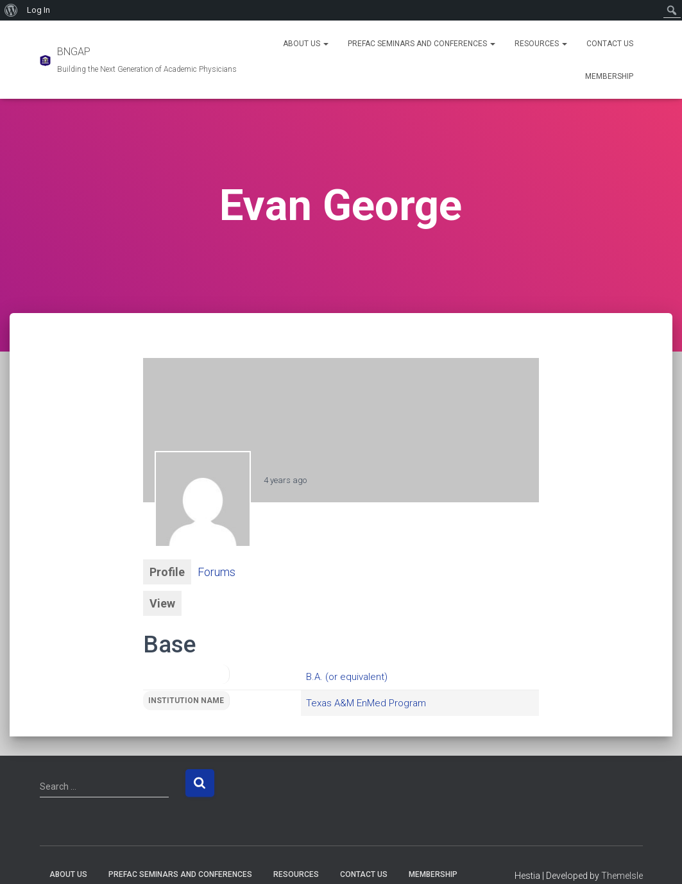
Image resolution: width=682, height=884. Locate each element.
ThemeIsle (622, 876)
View (162, 603)
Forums (216, 572)
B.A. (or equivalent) (347, 677)
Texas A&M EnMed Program (366, 703)
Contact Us (609, 43)
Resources (541, 43)
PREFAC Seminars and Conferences (421, 43)
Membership (609, 76)
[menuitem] (11, 10)
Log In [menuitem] (38, 10)
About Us (305, 43)
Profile (167, 572)
